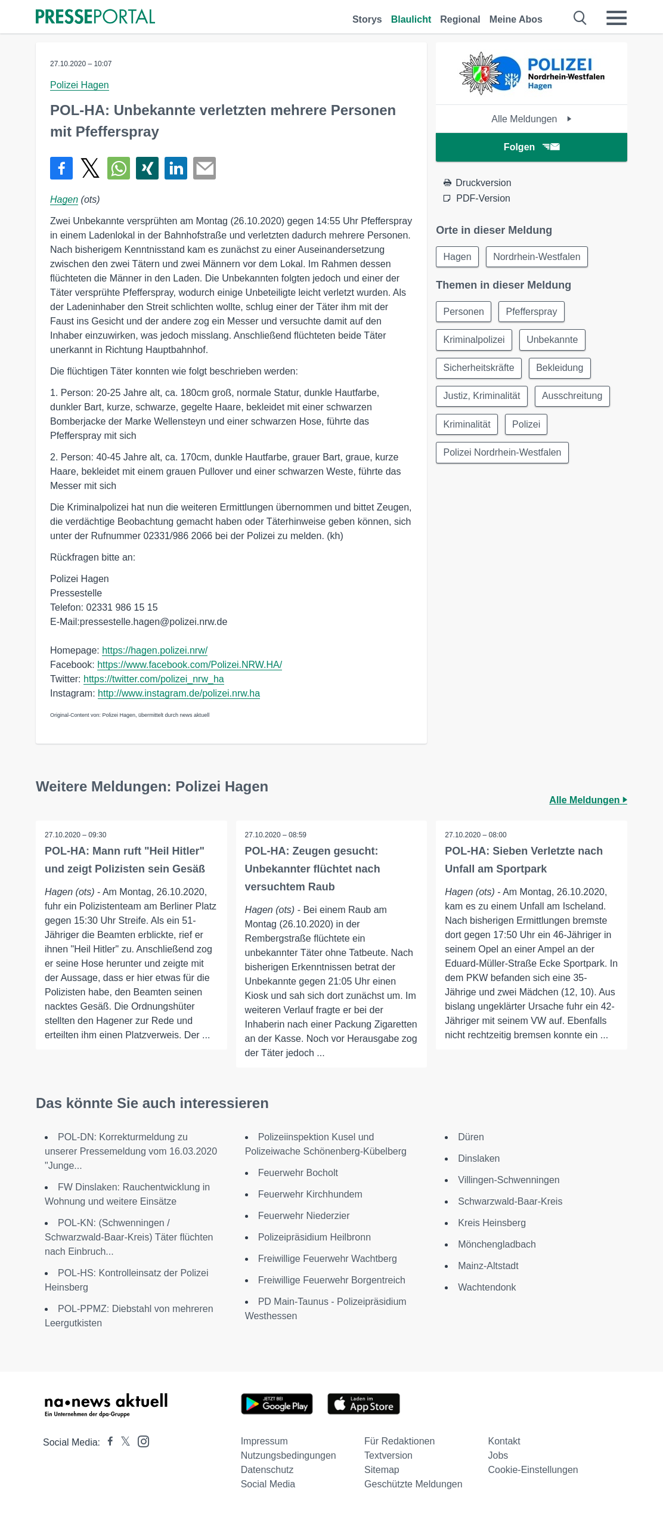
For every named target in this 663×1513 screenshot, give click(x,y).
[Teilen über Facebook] (61, 168)
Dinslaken (479, 1158)
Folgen (531, 147)
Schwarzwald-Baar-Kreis (510, 1201)
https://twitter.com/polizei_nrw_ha (153, 679)
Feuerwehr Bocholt (298, 1173)
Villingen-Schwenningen (509, 1180)
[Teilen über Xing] (147, 168)
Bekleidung (560, 369)
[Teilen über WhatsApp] (118, 168)
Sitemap (381, 1470)
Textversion (388, 1455)
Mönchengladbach (497, 1244)
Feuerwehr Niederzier (304, 1216)
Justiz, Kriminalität (482, 398)
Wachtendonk (487, 1287)
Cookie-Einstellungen (533, 1470)
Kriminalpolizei (474, 341)
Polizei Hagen (79, 85)
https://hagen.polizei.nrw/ (154, 650)
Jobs (498, 1455)
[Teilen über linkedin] (176, 168)
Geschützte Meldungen (413, 1484)
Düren (471, 1137)
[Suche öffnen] (580, 18)
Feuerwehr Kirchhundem (311, 1194)
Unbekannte (553, 341)
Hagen (64, 199)
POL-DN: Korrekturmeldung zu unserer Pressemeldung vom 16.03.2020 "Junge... (131, 1151)
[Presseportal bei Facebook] (106, 1442)
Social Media (268, 1484)
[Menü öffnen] (616, 18)
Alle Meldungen (531, 119)
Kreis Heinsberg (492, 1223)
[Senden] (204, 168)
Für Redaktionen (399, 1441)
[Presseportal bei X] (122, 1442)
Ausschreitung (573, 398)
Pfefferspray (533, 312)
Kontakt (504, 1441)
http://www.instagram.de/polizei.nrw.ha (179, 693)
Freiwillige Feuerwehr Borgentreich (331, 1280)
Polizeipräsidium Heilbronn (314, 1237)
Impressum (264, 1441)
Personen (464, 312)
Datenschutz (267, 1470)
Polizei (527, 427)
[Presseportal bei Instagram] (140, 1440)
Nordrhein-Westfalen (537, 257)
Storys (367, 19)
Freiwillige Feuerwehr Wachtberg (327, 1259)
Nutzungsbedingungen (288, 1455)
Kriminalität (467, 427)
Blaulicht (411, 19)
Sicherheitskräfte (479, 369)
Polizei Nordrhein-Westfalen (503, 455)
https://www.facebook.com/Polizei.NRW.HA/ (189, 665)
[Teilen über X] (90, 168)
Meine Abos (516, 19)
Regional (460, 19)
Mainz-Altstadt (488, 1266)
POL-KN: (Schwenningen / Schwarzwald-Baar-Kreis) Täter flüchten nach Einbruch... (129, 1237)
